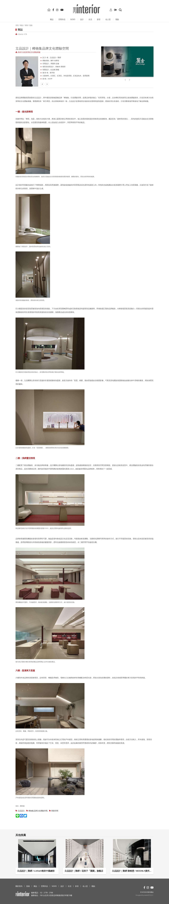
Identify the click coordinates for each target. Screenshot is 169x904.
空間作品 (61, 19)
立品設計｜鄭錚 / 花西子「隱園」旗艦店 (84, 870)
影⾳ (98, 19)
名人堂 (108, 19)
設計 (82, 19)
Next (41, 68)
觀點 (117, 19)
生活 (90, 19)
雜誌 (51, 19)
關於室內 (19, 886)
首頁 (17, 25)
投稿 (28, 886)
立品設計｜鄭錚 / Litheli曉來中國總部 (36, 870)
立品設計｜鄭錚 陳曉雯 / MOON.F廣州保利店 (132, 870)
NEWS (72, 19)
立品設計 (21, 811)
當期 (26, 25)
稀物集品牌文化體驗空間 (37, 811)
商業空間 (54, 811)
